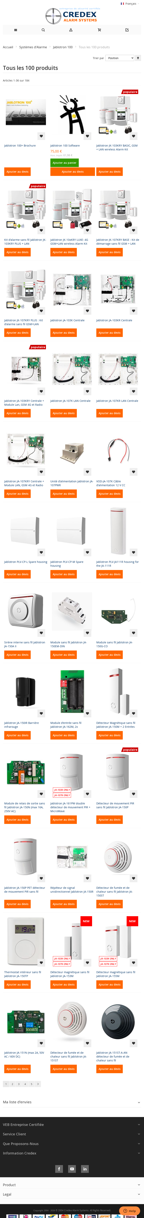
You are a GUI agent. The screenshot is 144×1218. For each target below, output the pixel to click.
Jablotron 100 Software (65, 145)
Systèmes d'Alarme (33, 47)
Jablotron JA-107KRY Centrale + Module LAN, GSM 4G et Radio (24, 483)
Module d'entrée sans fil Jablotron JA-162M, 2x (65, 725)
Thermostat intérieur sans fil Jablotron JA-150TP (22, 974)
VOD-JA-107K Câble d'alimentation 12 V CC (110, 483)
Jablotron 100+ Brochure (20, 145)
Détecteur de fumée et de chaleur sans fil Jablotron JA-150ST (114, 891)
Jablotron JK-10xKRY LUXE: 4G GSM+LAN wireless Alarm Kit (69, 241)
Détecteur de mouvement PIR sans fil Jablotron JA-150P (115, 805)
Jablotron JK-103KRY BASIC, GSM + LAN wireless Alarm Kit (117, 147)
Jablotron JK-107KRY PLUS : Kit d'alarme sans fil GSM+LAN (23, 322)
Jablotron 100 (63, 47)
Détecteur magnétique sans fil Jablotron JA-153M (69, 974)
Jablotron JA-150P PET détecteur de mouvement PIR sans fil (24, 889)
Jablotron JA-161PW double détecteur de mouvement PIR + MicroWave (70, 807)
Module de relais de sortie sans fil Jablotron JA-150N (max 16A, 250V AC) (24, 807)
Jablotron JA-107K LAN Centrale (70, 401)
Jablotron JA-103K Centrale (67, 320)
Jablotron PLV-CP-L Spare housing (25, 562)
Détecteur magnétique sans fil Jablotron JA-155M (115, 974)
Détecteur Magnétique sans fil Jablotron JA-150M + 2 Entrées (115, 725)
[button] (41, 136)
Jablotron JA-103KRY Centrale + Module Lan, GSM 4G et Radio (24, 402)
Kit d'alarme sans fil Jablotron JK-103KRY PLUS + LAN (25, 241)
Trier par (98, 58)
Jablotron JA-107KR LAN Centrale (117, 401)
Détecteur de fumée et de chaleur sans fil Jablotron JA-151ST (68, 1056)
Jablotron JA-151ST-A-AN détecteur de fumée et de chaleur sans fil (112, 1056)
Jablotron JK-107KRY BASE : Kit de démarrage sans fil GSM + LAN (117, 241)
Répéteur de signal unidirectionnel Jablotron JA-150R (71, 889)
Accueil (8, 47)
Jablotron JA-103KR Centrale (114, 320)
